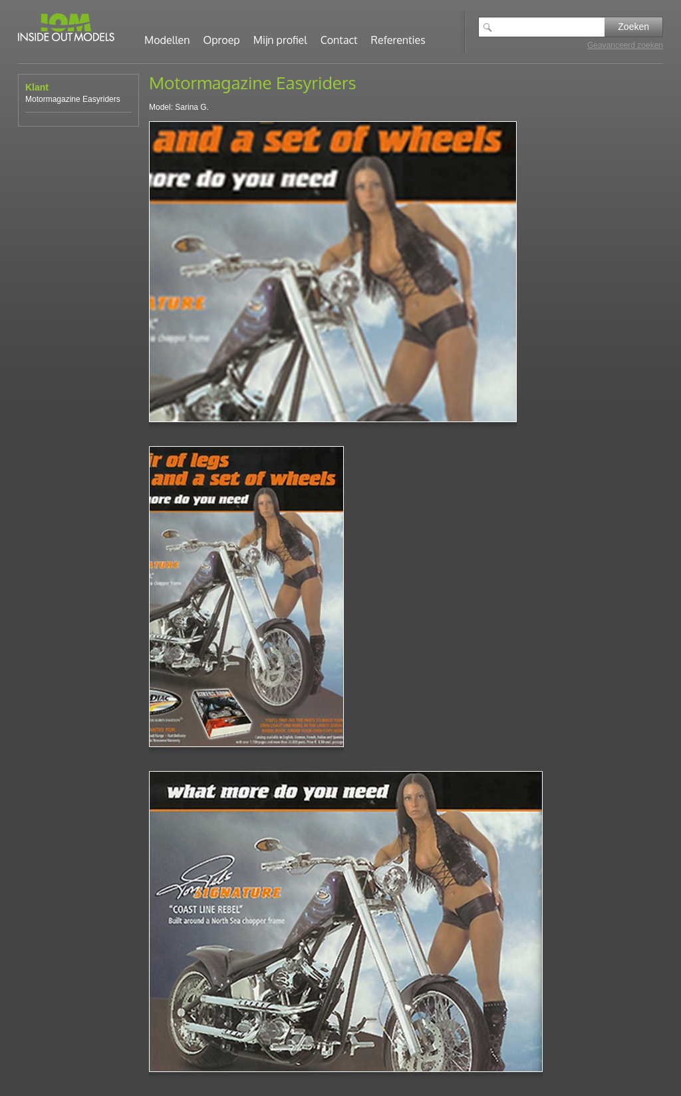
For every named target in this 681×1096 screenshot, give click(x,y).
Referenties (398, 40)
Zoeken (633, 26)
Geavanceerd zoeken (625, 45)
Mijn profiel (280, 40)
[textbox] (551, 27)
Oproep (222, 40)
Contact (339, 40)
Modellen (167, 40)
